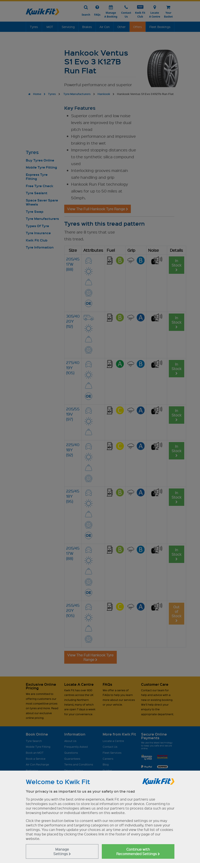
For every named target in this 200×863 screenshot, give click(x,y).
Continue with (138, 851)
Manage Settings (62, 851)
